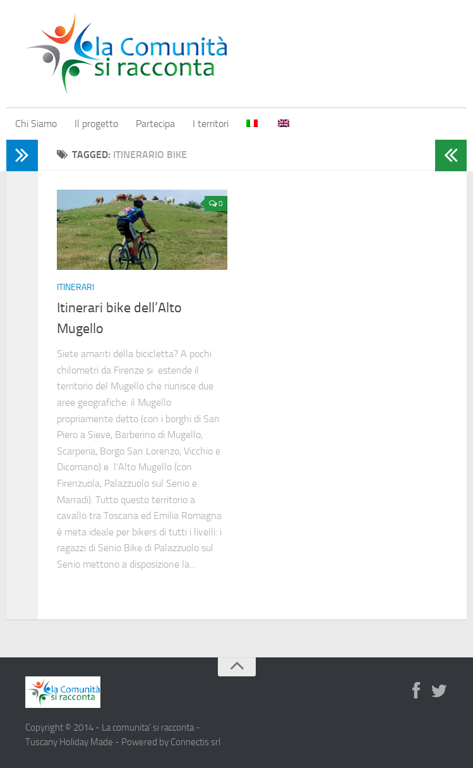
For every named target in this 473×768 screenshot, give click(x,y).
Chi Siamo (36, 124)
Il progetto (96, 124)
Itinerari (75, 287)
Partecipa (155, 124)
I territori (211, 124)
